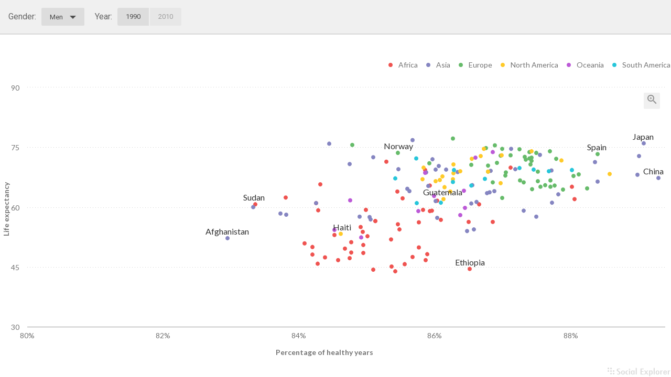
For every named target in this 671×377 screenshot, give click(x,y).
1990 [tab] (133, 16)
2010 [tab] (165, 16)
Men (63, 17)
